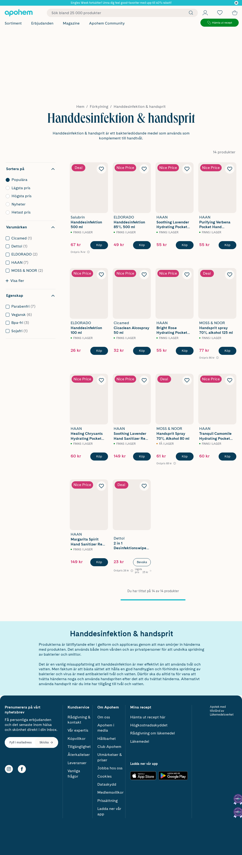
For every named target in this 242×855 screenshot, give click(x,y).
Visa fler (15, 280)
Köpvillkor (77, 737)
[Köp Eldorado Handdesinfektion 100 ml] (99, 351)
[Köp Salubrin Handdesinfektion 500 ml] (99, 245)
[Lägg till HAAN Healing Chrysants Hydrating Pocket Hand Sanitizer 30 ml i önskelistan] (101, 380)
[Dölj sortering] (31, 169)
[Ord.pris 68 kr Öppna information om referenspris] (166, 463)
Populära (29, 179)
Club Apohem (109, 745)
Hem (80, 106)
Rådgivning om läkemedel (152, 731)
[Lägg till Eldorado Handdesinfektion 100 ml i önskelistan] (101, 274)
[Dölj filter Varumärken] (31, 227)
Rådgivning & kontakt (79, 718)
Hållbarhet (106, 737)
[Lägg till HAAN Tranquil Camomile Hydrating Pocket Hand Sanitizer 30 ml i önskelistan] (229, 380)
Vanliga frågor (74, 772)
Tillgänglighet (79, 745)
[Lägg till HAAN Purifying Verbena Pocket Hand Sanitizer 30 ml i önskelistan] (229, 169)
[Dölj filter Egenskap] (31, 295)
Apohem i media (105, 726)
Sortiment (13, 23)
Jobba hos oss (109, 766)
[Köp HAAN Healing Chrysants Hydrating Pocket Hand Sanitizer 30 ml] (99, 457)
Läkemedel (139, 740)
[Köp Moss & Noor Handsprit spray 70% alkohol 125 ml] (227, 351)
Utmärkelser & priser (109, 756)
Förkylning (99, 106)
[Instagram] (9, 767)
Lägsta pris (29, 188)
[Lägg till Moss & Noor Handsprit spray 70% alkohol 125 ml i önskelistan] (229, 274)
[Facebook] (22, 767)
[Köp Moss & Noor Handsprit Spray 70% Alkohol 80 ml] (185, 457)
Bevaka (142, 562)
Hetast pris (29, 212)
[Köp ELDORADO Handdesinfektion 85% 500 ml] (142, 245)
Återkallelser (79, 753)
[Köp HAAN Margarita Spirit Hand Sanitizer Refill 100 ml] (99, 562)
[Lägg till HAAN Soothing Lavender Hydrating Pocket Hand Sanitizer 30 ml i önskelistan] (187, 169)
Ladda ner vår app (109, 810)
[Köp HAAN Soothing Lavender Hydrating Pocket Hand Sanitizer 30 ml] (185, 245)
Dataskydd (106, 783)
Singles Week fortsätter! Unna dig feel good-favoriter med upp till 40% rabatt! (121, 2)
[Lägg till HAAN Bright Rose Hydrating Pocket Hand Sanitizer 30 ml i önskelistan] (187, 274)
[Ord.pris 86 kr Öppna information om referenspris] (209, 357)
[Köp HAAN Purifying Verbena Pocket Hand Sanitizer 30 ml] (227, 245)
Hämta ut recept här (147, 715)
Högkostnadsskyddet (149, 723)
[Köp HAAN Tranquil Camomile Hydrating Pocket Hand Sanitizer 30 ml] (227, 457)
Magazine (71, 23)
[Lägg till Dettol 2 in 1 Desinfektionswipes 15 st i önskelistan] (144, 486)
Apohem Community (107, 23)
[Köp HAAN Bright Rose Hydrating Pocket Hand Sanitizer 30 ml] (185, 351)
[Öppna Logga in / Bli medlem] (205, 13)
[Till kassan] (234, 13)
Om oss (103, 715)
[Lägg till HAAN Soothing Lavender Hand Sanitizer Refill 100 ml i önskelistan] (144, 380)
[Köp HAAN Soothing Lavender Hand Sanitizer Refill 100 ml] (142, 457)
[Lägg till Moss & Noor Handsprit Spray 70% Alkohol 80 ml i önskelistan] (187, 380)
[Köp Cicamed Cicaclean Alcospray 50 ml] (142, 351)
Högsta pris (29, 196)
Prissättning (107, 799)
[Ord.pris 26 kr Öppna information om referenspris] (123, 571)
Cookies (104, 774)
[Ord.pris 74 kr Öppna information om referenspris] (80, 252)
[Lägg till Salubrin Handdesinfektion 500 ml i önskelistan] (101, 169)
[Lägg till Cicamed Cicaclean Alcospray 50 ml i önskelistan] (144, 274)
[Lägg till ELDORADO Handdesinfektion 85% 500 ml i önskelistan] (144, 169)
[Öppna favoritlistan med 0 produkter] (219, 13)
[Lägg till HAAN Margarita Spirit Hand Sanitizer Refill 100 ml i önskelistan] (101, 486)
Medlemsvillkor (110, 791)
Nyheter (29, 204)
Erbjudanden (42, 23)
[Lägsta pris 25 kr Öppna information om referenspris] (143, 571)
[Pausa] (236, 3)
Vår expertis (78, 729)
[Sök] (189, 13)
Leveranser (77, 761)
